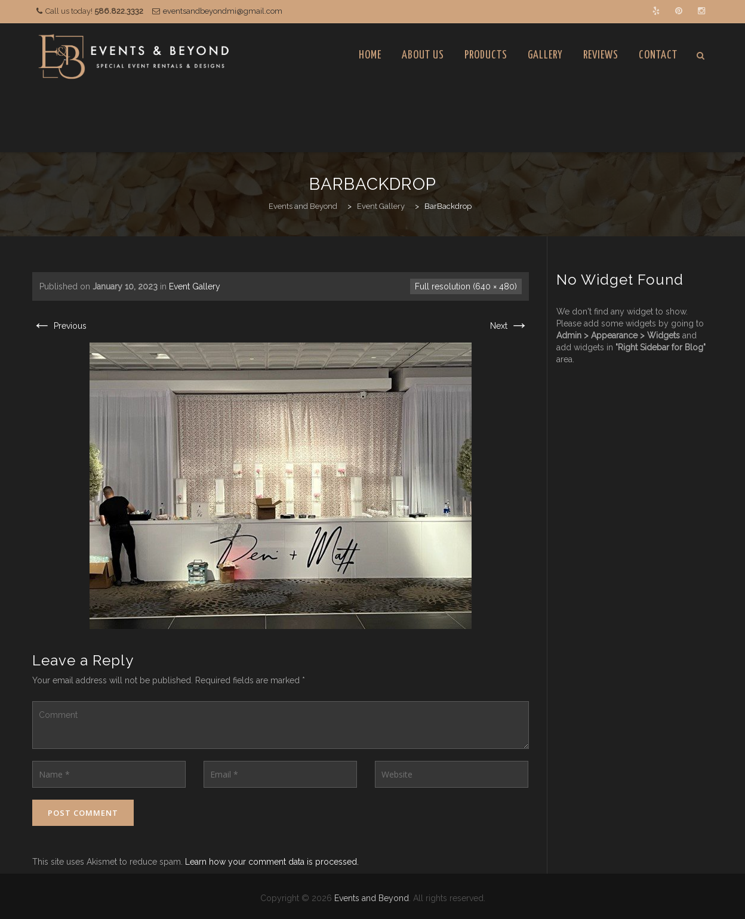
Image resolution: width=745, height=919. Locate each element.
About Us (423, 55)
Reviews (600, 55)
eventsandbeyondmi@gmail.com (222, 11)
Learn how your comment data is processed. (272, 861)
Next (509, 326)
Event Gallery (194, 286)
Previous (59, 326)
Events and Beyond (371, 898)
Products (485, 55)
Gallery (545, 55)
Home (370, 55)
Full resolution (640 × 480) (466, 286)
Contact (658, 55)
